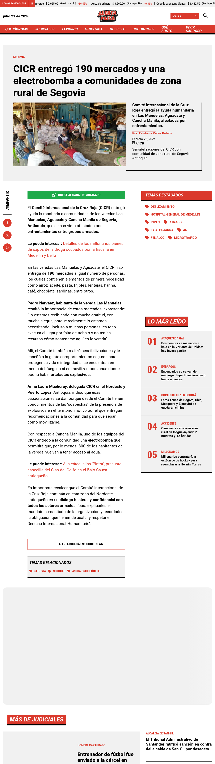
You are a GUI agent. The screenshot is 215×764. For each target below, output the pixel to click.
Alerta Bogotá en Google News (76, 544)
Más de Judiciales (36, 719)
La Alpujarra (162, 230)
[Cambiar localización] (184, 16)
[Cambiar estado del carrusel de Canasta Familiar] (31, 3)
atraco (175, 222)
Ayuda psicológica (83, 571)
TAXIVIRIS (70, 29)
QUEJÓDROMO (16, 29)
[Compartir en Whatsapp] (7, 247)
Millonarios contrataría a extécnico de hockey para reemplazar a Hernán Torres (181, 460)
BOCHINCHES (143, 29)
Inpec (155, 222)
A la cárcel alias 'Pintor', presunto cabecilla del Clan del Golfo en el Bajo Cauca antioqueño (75, 469)
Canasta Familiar (14, 3)
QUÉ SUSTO (166, 29)
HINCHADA (94, 29)
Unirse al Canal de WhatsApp (76, 195)
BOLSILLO (117, 29)
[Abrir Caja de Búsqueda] (205, 16)
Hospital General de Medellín (175, 214)
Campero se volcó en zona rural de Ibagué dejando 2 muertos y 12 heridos (179, 432)
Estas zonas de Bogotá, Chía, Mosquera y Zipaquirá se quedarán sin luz (181, 403)
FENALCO (157, 238)
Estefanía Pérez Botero (155, 133)
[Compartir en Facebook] (7, 223)
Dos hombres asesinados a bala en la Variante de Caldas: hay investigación (182, 347)
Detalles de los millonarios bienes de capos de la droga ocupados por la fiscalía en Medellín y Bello (75, 249)
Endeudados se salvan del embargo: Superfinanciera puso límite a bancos (183, 375)
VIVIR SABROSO (194, 29)
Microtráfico (185, 238)
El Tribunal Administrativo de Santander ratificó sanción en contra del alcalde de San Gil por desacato (179, 744)
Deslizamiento (162, 207)
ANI (185, 230)
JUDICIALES (44, 29)
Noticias (57, 571)
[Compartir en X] (7, 235)
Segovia (37, 571)
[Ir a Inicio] (107, 16)
